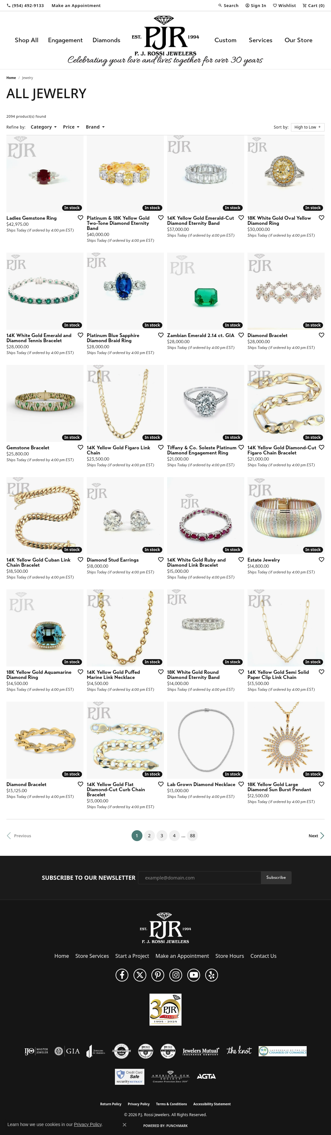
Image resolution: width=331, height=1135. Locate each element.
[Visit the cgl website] (168, 1051)
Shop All (26, 40)
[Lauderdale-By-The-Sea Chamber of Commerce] (283, 1051)
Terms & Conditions (171, 1104)
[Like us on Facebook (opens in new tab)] (122, 975)
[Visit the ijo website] (36, 1051)
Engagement (65, 40)
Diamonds (106, 40)
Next (313, 836)
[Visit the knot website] (239, 1051)
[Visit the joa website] (95, 1051)
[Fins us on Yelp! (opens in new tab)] (211, 975)
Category (41, 127)
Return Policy (110, 1104)
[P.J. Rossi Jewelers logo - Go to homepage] (165, 40)
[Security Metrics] (129, 1077)
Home (11, 77)
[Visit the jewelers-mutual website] (200, 1051)
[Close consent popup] (124, 1125)
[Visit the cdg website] (146, 1051)
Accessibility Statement (212, 1104)
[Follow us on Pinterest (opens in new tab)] (157, 975)
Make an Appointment (182, 955)
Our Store (298, 40)
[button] (228, 5)
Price (69, 127)
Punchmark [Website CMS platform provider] (177, 1125)
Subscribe (276, 877)
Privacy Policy (138, 1104)
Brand (93, 127)
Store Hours (229, 955)
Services (260, 40)
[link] (25, 5)
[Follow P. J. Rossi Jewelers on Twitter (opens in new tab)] (139, 975)
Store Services (92, 955)
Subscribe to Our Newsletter (88, 877)
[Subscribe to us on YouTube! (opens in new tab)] (193, 975)
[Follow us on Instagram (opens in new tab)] (175, 975)
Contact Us (264, 955)
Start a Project (132, 955)
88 (192, 835)
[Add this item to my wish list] (78, 217)
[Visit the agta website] (206, 1077)
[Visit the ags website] (170, 1077)
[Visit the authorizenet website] (122, 1051)
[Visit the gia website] (67, 1051)
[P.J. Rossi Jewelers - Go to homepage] (165, 927)
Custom (225, 40)
